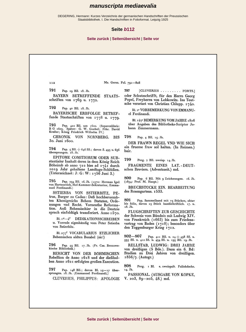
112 (129, 29)
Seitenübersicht (126, 39)
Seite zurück (98, 39)
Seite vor (151, 39)
